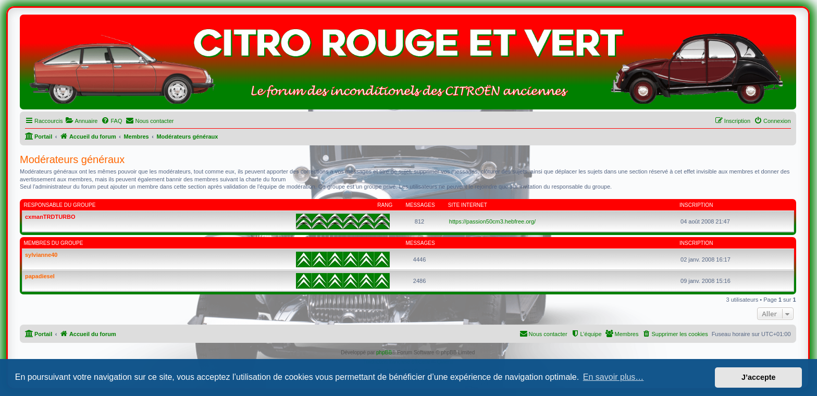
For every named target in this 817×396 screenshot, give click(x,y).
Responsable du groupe (60, 205)
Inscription (696, 205)
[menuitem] (81, 121)
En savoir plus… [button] (613, 377)
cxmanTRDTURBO (50, 217)
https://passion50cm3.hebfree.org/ (492, 221)
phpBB (384, 352)
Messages (420, 205)
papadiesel (40, 276)
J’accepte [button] (758, 377)
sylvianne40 (41, 255)
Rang (384, 205)
